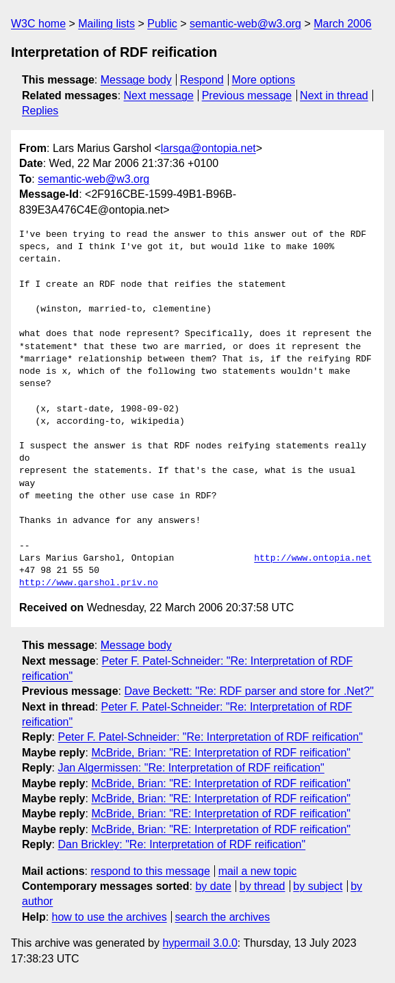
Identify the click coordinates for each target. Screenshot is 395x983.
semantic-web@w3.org (245, 23)
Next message (159, 95)
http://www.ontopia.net (313, 558)
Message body (136, 80)
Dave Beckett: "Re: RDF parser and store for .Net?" (248, 691)
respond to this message (149, 871)
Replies (40, 110)
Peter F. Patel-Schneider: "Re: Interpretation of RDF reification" (210, 737)
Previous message (247, 95)
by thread (262, 886)
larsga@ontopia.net (208, 148)
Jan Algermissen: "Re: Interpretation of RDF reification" (191, 768)
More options (264, 80)
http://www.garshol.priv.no (88, 583)
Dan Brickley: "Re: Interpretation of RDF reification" (181, 844)
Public (162, 23)
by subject (317, 886)
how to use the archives (109, 917)
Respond (202, 80)
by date (213, 886)
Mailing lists (106, 23)
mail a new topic (257, 871)
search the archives (222, 917)
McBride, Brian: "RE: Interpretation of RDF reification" (221, 752)
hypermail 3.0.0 (199, 943)
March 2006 (343, 23)
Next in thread (334, 95)
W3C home (38, 23)
